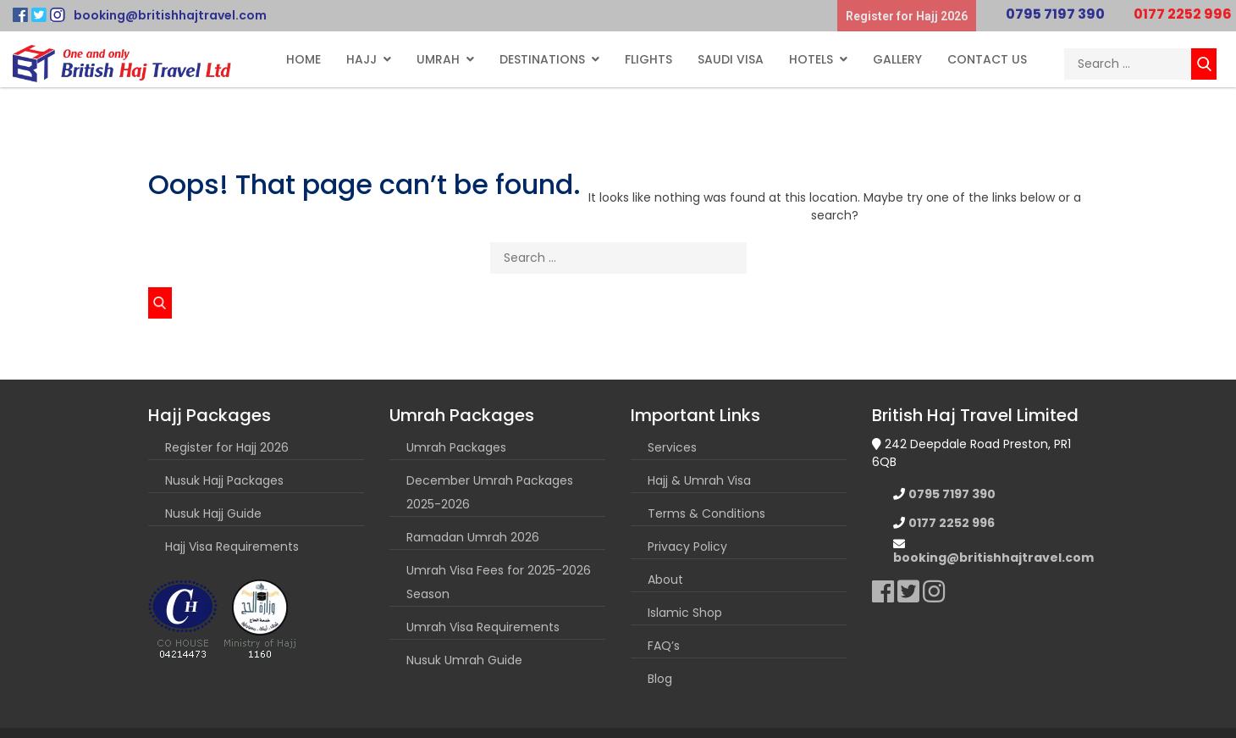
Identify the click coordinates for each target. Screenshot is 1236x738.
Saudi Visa (731, 59)
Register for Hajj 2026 (907, 16)
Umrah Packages (456, 447)
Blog (660, 678)
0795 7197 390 (1055, 14)
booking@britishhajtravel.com (170, 15)
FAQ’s (664, 645)
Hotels (811, 59)
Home (303, 59)
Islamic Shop (685, 612)
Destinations (542, 59)
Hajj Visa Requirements (232, 546)
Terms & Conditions (706, 513)
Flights (648, 59)
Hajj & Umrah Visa (699, 480)
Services (672, 447)
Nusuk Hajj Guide (213, 513)
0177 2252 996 (1183, 14)
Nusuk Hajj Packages (224, 480)
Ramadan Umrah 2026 (472, 537)
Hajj (361, 59)
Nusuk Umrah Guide (464, 660)
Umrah (438, 59)
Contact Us (987, 59)
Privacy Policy (687, 546)
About (665, 579)
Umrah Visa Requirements (483, 627)
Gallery (897, 59)
